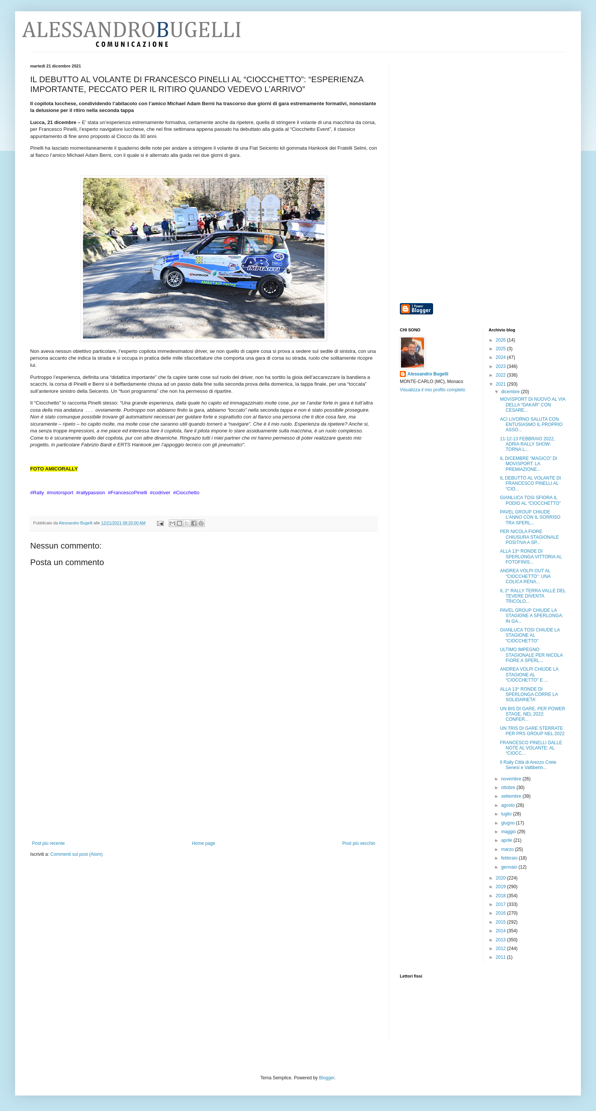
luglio (507, 814)
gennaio (509, 867)
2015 (501, 922)
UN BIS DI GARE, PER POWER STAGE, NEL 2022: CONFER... (532, 714)
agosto (508, 805)
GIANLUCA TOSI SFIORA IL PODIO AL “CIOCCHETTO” (530, 500)
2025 (501, 348)
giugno (508, 823)
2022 (501, 375)
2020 (501, 878)
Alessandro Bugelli (428, 374)
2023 (501, 366)
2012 (501, 948)
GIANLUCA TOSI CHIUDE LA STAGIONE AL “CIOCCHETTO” (529, 635)
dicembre (511, 391)
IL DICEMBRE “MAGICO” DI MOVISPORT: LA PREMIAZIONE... (528, 464)
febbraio (510, 858)
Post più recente (48, 843)
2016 (501, 913)
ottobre (508, 787)
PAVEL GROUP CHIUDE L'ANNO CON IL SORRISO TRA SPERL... (530, 517)
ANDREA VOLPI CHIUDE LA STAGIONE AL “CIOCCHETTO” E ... (529, 675)
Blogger (327, 1077)
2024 (501, 357)
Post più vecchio (359, 843)
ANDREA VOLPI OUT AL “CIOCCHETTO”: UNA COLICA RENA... (525, 576)
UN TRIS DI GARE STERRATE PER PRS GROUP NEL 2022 (532, 731)
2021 (501, 384)
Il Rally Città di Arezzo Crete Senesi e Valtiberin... (528, 765)
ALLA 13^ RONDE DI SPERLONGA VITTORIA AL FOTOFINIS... (531, 557)
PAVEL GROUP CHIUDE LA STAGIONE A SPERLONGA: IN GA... (531, 616)
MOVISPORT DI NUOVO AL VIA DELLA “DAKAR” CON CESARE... (532, 405)
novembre (511, 779)
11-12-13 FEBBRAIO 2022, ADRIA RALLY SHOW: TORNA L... (527, 444)
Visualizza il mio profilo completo (432, 389)
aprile (507, 840)
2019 (501, 886)
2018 (501, 895)
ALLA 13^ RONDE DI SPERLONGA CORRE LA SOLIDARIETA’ (529, 695)
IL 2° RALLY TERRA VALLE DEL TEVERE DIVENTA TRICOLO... (532, 596)
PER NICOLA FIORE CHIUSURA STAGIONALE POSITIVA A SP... (529, 537)
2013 (501, 939)
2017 (501, 904)
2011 (501, 957)
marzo (508, 849)
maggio (509, 831)
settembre (511, 796)
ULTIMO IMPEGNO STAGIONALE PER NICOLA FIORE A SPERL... (531, 655)
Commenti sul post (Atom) (76, 854)
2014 (501, 930)
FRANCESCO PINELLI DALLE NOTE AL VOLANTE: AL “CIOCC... (531, 748)
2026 (501, 340)
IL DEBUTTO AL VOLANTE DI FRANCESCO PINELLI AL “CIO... (530, 483)
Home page (203, 843)
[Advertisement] (203, 784)
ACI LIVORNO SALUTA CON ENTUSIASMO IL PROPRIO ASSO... (531, 425)
